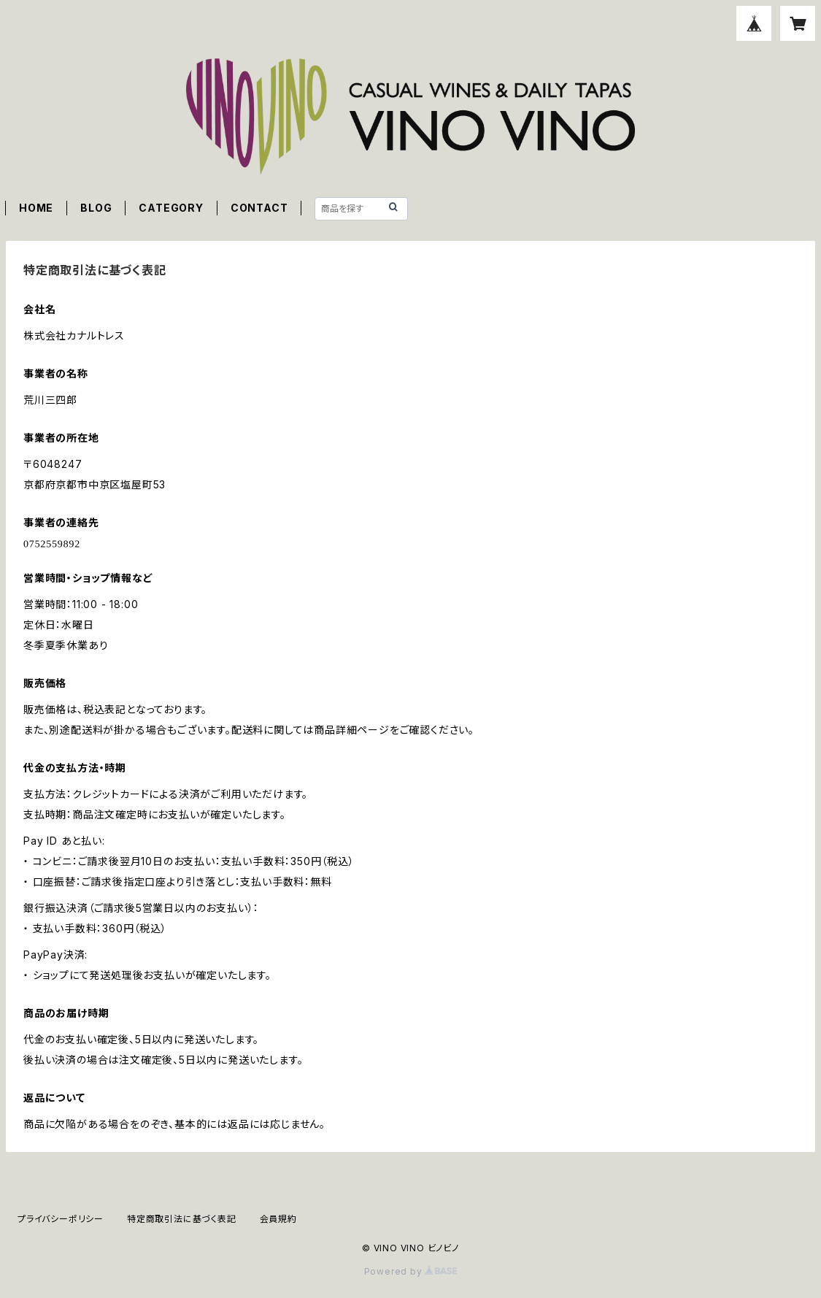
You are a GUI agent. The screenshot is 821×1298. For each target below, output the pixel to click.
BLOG (96, 207)
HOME (36, 207)
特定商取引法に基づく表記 (181, 1218)
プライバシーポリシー (61, 1218)
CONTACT (259, 207)
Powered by (411, 1271)
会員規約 (278, 1218)
